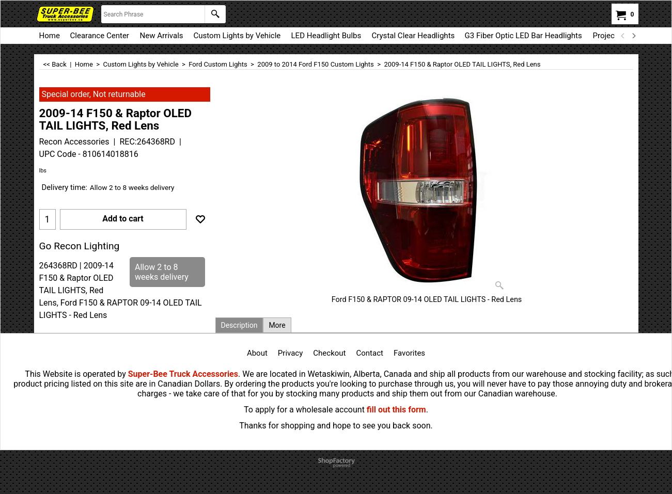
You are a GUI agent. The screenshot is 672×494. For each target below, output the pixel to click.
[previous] (623, 35)
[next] (633, 35)
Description (239, 325)
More (277, 325)
